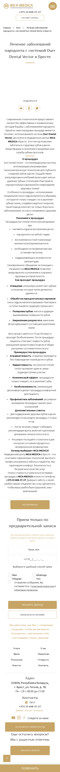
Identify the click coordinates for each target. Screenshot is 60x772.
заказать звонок (30, 752)
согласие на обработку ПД (30, 728)
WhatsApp (41, 576)
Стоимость (43, 660)
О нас (43, 649)
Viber (14, 576)
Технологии (16, 660)
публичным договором (28, 590)
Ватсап (28, 711)
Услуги (16, 649)
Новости (16, 666)
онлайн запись (30, 19)
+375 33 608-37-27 (30, 12)
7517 (32, 703)
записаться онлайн (32, 616)
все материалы (30, 506)
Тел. (38, 579)
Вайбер (19, 711)
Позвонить (30, 767)
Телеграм (38, 711)
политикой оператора (43, 587)
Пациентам (43, 655)
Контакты (43, 666)
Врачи (16, 655)
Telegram (16, 579)
